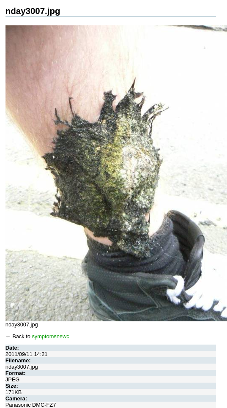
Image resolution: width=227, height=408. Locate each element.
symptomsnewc (50, 336)
